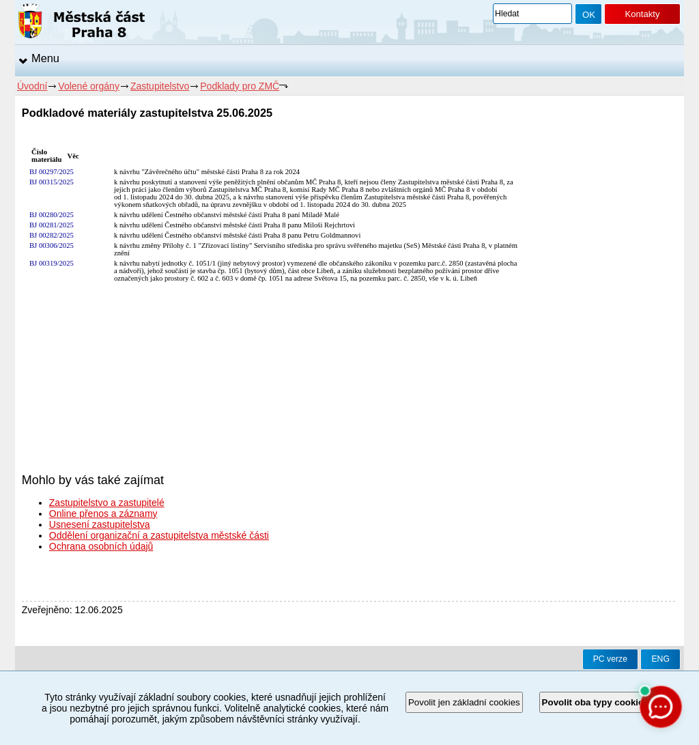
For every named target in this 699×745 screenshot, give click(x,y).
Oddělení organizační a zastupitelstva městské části (159, 535)
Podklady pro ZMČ (239, 86)
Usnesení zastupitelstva (99, 524)
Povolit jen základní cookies (464, 702)
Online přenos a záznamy (103, 513)
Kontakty (642, 14)
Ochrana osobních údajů (101, 546)
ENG (660, 659)
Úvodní (32, 86)
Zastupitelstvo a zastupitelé (107, 502)
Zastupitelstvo (159, 86)
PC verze (610, 659)
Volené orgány (88, 86)
